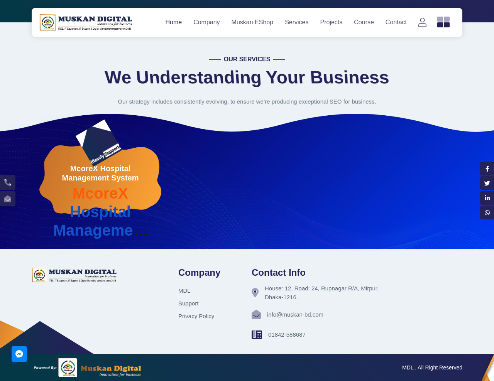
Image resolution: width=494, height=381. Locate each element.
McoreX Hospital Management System (100, 173)
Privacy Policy (196, 316)
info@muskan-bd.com (295, 314)
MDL (184, 290)
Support (188, 303)
